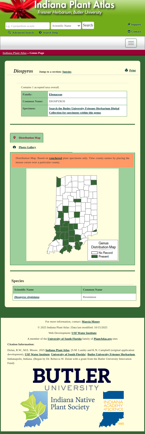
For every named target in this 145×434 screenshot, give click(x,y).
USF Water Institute (84, 332)
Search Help (48, 32)
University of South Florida (65, 338)
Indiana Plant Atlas (15, 52)
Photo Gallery (24, 147)
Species (66, 71)
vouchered (55, 158)
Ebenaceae (55, 94)
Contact (134, 31)
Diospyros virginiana (26, 296)
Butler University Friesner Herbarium (111, 354)
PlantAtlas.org (103, 338)
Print (130, 70)
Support (134, 24)
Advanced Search (21, 32)
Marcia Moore (91, 321)
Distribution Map (26, 137)
